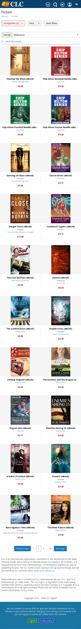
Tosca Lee (61, 283)
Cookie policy (46, 620)
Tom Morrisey (13, 232)
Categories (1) (11, 23)
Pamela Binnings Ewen (20, 82)
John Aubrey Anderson (20, 280)
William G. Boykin (26, 232)
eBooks (4, 16)
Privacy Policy (27, 590)
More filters (51, 23)
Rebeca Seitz (20, 382)
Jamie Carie (60, 382)
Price (31, 23)
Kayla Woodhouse (10, 533)
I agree (32, 620)
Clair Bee (60, 82)
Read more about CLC (44, 570)
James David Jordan (61, 334)
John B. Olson (60, 482)
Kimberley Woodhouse (28, 533)
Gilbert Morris (60, 530)
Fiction (15, 16)
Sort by (7, 34)
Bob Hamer (60, 431)
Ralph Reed (20, 331)
